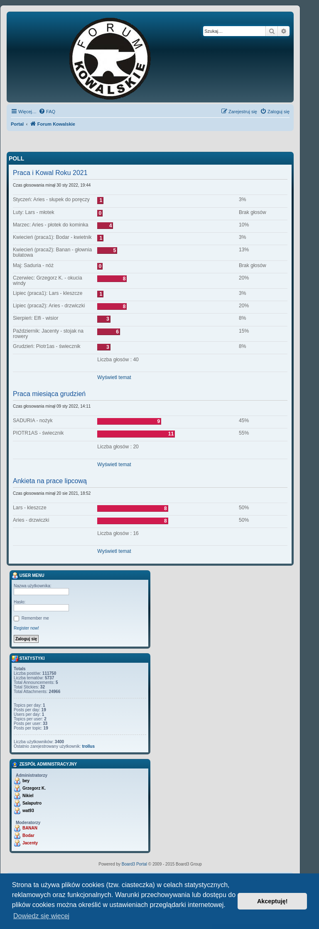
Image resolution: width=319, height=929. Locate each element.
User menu (28, 575)
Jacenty (30, 843)
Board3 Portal (134, 864)
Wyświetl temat (114, 377)
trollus (88, 746)
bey (25, 780)
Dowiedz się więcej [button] (41, 915)
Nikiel (28, 795)
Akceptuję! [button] (272, 901)
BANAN (29, 828)
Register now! (26, 628)
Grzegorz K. (34, 788)
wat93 (28, 810)
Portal (17, 124)
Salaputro (32, 803)
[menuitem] (47, 112)
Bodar (28, 835)
